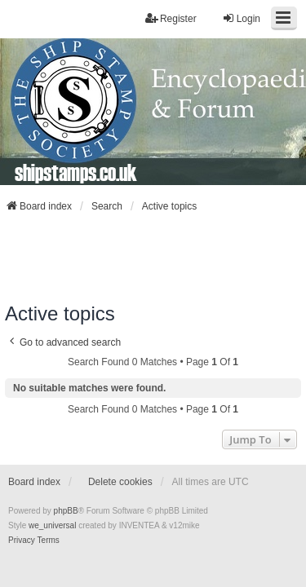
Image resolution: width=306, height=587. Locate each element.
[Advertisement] (153, 257)
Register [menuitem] (171, 18)
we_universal (52, 525)
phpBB (66, 510)
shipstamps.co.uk (76, 172)
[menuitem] (21, 540)
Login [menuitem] (241, 18)
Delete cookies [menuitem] (120, 482)
